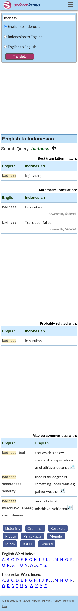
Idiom (10, 544)
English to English (22, 46)
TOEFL (27, 544)
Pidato (10, 536)
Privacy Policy (51, 600)
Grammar (35, 528)
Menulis (56, 536)
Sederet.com (13, 600)
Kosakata (58, 528)
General (46, 544)
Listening (12, 528)
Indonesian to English (25, 36)
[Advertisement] (39, 97)
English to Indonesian (25, 26)
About (36, 600)
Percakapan (32, 536)
